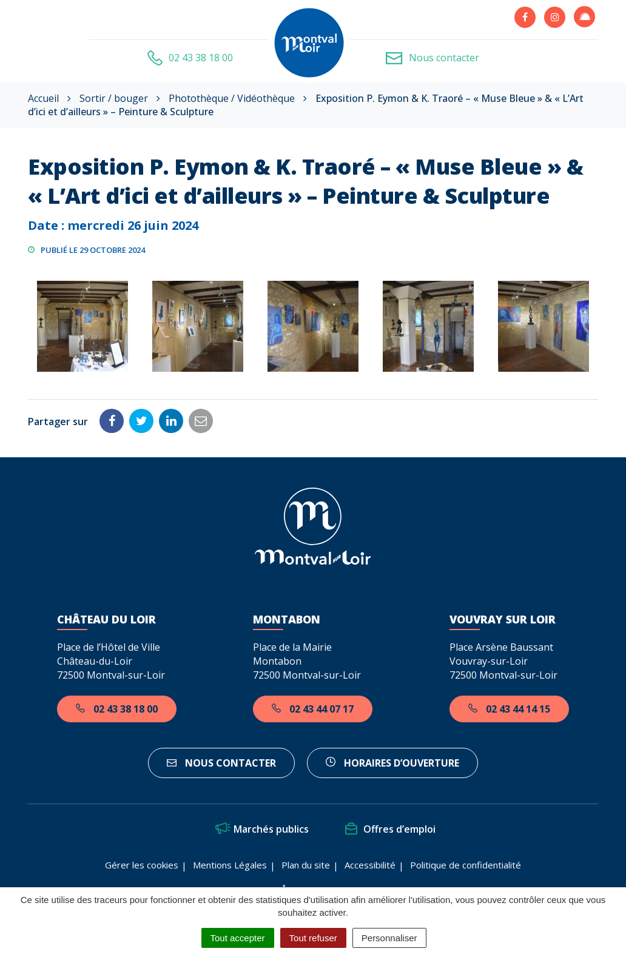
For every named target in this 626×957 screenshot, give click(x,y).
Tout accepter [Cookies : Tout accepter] (237, 938)
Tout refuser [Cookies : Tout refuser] (313, 938)
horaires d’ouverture (392, 763)
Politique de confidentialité (465, 865)
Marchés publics (262, 829)
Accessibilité (370, 865)
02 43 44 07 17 (313, 709)
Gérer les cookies (141, 865)
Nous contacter (221, 763)
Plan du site (305, 865)
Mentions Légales (230, 865)
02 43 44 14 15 (509, 709)
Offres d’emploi (390, 829)
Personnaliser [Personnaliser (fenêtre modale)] (389, 938)
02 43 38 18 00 (117, 709)
